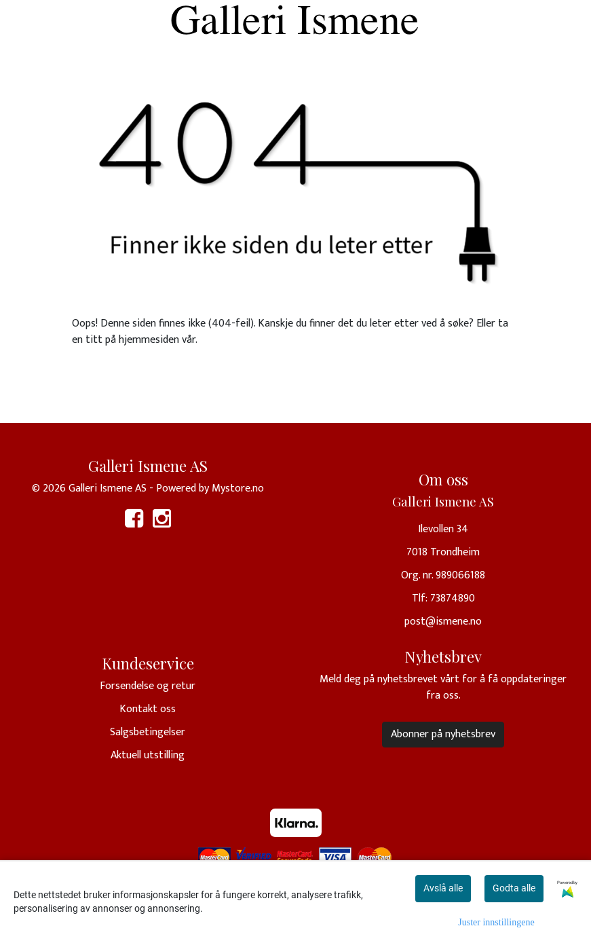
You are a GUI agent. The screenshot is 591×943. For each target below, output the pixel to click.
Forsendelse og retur (147, 686)
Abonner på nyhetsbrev (443, 734)
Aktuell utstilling (148, 755)
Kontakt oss (147, 709)
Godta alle (514, 888)
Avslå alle (443, 888)
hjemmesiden (149, 340)
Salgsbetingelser (147, 732)
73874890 (452, 598)
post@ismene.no (443, 621)
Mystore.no (238, 488)
